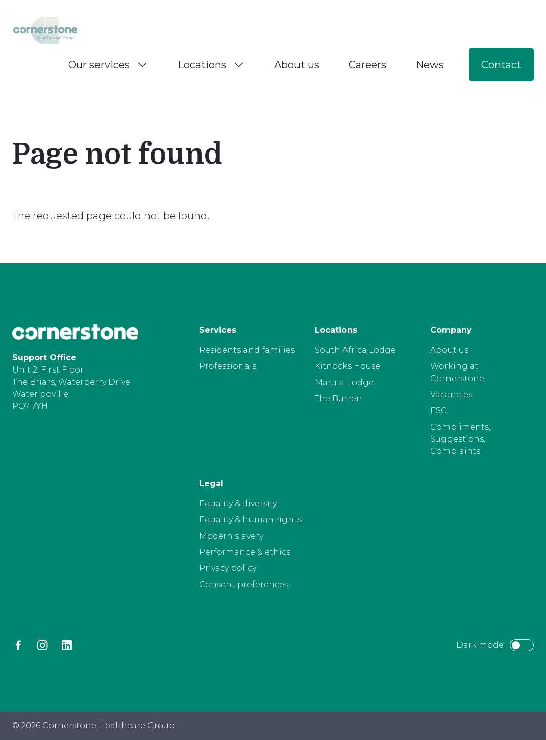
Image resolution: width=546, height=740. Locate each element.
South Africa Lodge (355, 350)
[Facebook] (18, 645)
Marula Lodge (344, 382)
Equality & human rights (250, 519)
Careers (367, 65)
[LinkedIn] (67, 645)
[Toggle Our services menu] (142, 65)
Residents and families (247, 350)
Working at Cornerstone (457, 372)
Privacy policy (227, 568)
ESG (439, 410)
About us (296, 65)
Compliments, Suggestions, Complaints (460, 439)
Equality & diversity (238, 503)
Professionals (227, 366)
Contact (501, 65)
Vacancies (451, 394)
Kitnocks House (347, 366)
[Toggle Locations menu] (239, 65)
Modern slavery (231, 536)
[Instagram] (42, 645)
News (430, 65)
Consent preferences (243, 584)
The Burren (338, 398)
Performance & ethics (244, 552)
